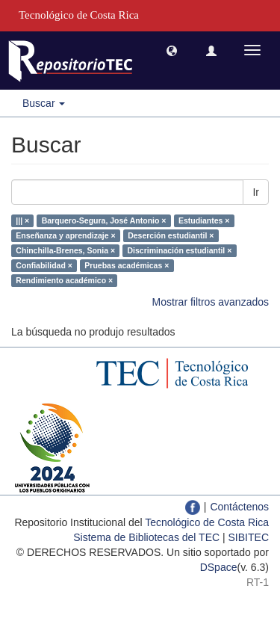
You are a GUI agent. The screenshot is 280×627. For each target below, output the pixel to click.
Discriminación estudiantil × (180, 250)
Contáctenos (239, 507)
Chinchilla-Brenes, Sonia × (65, 250)
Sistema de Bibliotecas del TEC (146, 537)
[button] (171, 50)
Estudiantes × (204, 220)
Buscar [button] (43, 103)
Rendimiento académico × (64, 280)
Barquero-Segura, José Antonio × (104, 220)
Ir (255, 192)
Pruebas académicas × (126, 265)
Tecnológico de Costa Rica (207, 522)
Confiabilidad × (44, 265)
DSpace (218, 567)
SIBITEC (248, 537)
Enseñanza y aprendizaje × (65, 235)
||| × (22, 220)
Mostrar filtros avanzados (210, 302)
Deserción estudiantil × (171, 235)
